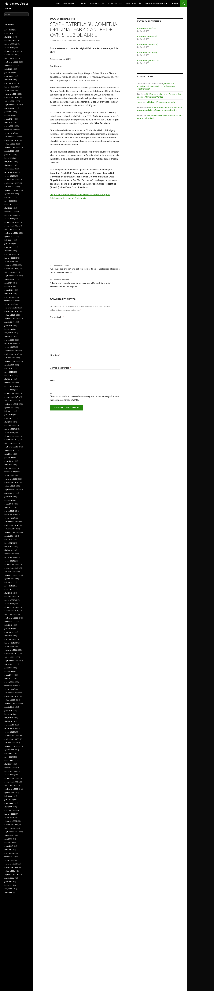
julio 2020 (8, 283)
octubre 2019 (9, 315)
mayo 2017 (8, 418)
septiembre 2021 (11, 233)
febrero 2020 (9, 301)
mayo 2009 (8, 760)
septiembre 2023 (11, 147)
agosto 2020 (9, 279)
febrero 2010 (9, 728)
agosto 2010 (9, 707)
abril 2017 (8, 422)
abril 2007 (8, 849)
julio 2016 (8, 454)
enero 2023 (9, 176)
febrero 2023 (9, 172)
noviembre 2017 (11, 397)
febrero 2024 (9, 129)
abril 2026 (8, 37)
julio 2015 (8, 497)
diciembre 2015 (10, 479)
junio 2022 (8, 201)
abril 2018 (8, 379)
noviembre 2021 (11, 226)
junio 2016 (8, 457)
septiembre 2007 (11, 832)
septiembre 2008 (11, 789)
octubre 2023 (9, 144)
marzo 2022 (9, 211)
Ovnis (57, 3)
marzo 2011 (9, 682)
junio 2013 (8, 586)
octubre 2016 (9, 443)
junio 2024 (8, 115)
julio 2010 (8, 710)
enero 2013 (9, 604)
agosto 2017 (9, 407)
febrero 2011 (9, 685)
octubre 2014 (9, 529)
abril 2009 (8, 764)
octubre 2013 (9, 571)
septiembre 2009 (11, 746)
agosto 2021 (9, 236)
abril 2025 (8, 80)
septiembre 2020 (11, 276)
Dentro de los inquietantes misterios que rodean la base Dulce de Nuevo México (159, 108)
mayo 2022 (8, 204)
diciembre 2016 (10, 436)
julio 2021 (8, 240)
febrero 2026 (9, 44)
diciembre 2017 (10, 393)
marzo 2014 (9, 554)
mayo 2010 (8, 718)
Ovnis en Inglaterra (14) (148, 60)
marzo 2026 (9, 40)
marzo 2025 (9, 83)
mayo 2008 (8, 803)
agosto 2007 (9, 835)
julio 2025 (8, 69)
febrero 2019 (9, 343)
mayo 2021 (8, 247)
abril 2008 (8, 807)
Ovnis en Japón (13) (146, 28)
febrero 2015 (9, 514)
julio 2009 (8, 753)
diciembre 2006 (10, 864)
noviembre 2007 (11, 824)
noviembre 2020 (11, 268)
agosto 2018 (9, 365)
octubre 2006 (9, 871)
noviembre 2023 (11, 140)
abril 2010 (8, 721)
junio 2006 (8, 885)
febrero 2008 (9, 814)
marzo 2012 (9, 639)
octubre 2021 (9, 229)
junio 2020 (8, 286)
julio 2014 (8, 539)
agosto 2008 (9, 792)
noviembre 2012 (11, 611)
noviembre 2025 (11, 55)
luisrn (73, 40)
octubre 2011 (9, 657)
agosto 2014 (9, 536)
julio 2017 (8, 411)
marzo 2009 (9, 767)
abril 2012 (8, 636)
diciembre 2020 (10, 265)
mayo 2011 (8, 675)
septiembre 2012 (11, 618)
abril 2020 (8, 293)
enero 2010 (9, 732)
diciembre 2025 (10, 51)
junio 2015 (8, 500)
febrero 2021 (9, 258)
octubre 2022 (9, 186)
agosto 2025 (9, 65)
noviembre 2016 (11, 440)
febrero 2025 (9, 87)
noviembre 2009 (11, 739)
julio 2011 (8, 668)
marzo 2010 (9, 725)
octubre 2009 (9, 743)
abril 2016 (8, 464)
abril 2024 (8, 122)
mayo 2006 (8, 889)
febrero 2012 (9, 643)
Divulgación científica (155, 3)
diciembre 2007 (10, 821)
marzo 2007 (9, 853)
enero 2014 (9, 561)
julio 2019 (8, 325)
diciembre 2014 (10, 522)
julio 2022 (8, 197)
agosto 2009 (9, 750)
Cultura (82, 3)
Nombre (55, 355)
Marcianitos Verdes (16, 3)
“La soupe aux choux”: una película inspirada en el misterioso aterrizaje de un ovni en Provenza (85, 268)
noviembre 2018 (11, 354)
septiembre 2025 (11, 62)
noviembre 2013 (11, 568)
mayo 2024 (8, 119)
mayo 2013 (8, 589)
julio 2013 (8, 582)
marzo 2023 (9, 169)
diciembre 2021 (10, 222)
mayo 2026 (8, 33)
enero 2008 (9, 817)
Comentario (57, 317)
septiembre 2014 (11, 532)
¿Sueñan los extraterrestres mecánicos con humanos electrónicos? (156, 86)
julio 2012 (8, 625)
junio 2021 (8, 244)
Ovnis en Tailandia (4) (147, 36)
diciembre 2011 (10, 650)
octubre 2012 (9, 614)
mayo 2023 (8, 162)
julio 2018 (8, 368)
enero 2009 (9, 775)
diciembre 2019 (10, 308)
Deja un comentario (90, 40)
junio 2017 (8, 415)
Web (52, 380)
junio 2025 (8, 72)
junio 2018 (8, 372)
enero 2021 (9, 261)
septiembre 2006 (11, 874)
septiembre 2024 (11, 105)
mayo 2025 (8, 76)
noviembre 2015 (11, 482)
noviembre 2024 (11, 97)
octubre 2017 (9, 400)
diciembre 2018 (10, 350)
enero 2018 (9, 390)
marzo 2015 (9, 511)
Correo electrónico (60, 367)
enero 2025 (9, 90)
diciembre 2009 (10, 735)
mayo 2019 (8, 333)
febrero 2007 (9, 857)
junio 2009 (8, 757)
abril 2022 (8, 208)
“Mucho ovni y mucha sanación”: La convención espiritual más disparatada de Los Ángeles (85, 283)
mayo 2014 (8, 546)
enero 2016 (9, 475)
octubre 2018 (9, 358)
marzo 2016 (9, 468)
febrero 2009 (9, 771)
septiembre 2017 (11, 404)
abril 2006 (8, 892)
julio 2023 (8, 154)
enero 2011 (9, 689)
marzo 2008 (9, 810)
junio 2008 (8, 800)
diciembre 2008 (10, 778)
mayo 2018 (8, 375)
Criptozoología (133, 3)
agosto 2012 (9, 621)
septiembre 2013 (11, 575)
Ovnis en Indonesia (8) (147, 44)
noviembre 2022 (11, 183)
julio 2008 (8, 796)
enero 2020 (9, 304)
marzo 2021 (9, 254)
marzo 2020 (9, 297)
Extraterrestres (115, 3)
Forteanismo (69, 3)
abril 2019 (8, 336)
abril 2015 (8, 507)
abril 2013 (8, 593)
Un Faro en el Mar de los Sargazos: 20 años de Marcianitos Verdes (159, 95)
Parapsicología (97, 3)
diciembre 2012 (10, 607)
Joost (140, 102)
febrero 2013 (9, 600)
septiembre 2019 (11, 318)
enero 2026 (9, 47)
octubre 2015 (9, 486)
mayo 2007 (8, 846)
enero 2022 (9, 219)
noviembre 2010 (11, 696)
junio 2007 (8, 842)
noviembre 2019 (11, 311)
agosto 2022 (9, 194)
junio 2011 (8, 671)
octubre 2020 (9, 272)
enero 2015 (9, 518)
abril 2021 (8, 251)
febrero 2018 (9, 386)
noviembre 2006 (11, 867)
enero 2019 (9, 347)
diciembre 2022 (10, 179)
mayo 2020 (8, 290)
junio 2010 (8, 714)
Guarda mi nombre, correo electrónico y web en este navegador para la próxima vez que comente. (84, 398)
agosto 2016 (9, 450)
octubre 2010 (9, 700)
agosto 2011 (9, 664)
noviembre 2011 (11, 653)
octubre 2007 (9, 828)
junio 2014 (8, 543)
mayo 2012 (8, 632)
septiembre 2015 (11, 489)
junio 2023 (8, 158)
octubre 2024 (9, 101)
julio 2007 (8, 839)
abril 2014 (8, 550)
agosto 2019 (9, 322)
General (174, 3)
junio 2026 (8, 30)
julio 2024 (8, 112)
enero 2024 (9, 133)
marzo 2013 (9, 596)
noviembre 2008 (11, 782)
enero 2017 (9, 432)
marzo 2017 (9, 425)
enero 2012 (9, 646)
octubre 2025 (9, 58)
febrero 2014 (9, 557)
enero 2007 (9, 860)
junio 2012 (8, 628)
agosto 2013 (9, 579)
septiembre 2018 (11, 361)
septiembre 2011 (11, 661)
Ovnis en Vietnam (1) (147, 52)
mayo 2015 (8, 504)
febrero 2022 (9, 215)
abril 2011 (8, 678)
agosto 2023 (9, 151)
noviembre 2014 (11, 525)
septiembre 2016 (11, 447)
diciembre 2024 (10, 94)
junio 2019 (8, 329)
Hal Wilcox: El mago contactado (160, 102)
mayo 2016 (8, 461)
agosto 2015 (9, 493)
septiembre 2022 (11, 190)
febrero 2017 (9, 429)
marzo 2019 (9, 340)
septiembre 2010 (11, 703)
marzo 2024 (9, 126)
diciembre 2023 (10, 137)
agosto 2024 (9, 108)
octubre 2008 (9, 785)
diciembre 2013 (10, 564)
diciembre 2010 (10, 693)
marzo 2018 (9, 383)
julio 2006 (8, 882)
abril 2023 (8, 165)
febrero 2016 (9, 472)
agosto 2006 (9, 878)
